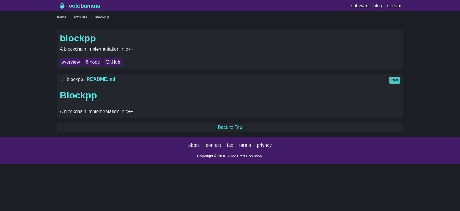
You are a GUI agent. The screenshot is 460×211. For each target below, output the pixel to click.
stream (394, 5)
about (194, 145)
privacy (264, 145)
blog (377, 5)
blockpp (101, 17)
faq (230, 145)
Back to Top (230, 127)
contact (213, 145)
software (359, 5)
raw (394, 80)
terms (245, 145)
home (61, 17)
